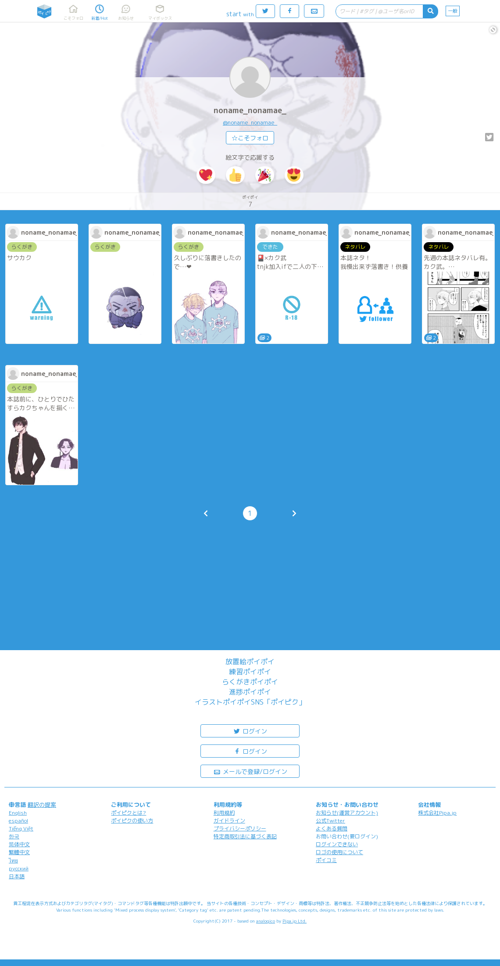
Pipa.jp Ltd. (294, 921)
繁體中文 (19, 852)
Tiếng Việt (21, 828)
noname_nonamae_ (250, 110)
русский (19, 868)
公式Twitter (330, 820)
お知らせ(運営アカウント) (347, 812)
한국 (14, 836)
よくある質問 (331, 828)
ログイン (250, 730)
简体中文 (19, 844)
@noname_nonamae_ (250, 122)
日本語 (17, 876)
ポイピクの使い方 (132, 820)
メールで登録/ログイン (250, 771)
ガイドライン (229, 820)
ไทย (13, 860)
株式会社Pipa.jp (437, 812)
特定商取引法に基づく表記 (245, 836)
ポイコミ (326, 860)
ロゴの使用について (339, 852)
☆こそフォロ (250, 138)
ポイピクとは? (128, 812)
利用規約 (224, 812)
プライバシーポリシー (240, 828)
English (18, 812)
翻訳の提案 (42, 805)
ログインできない (337, 844)
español (18, 820)
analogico (265, 921)
